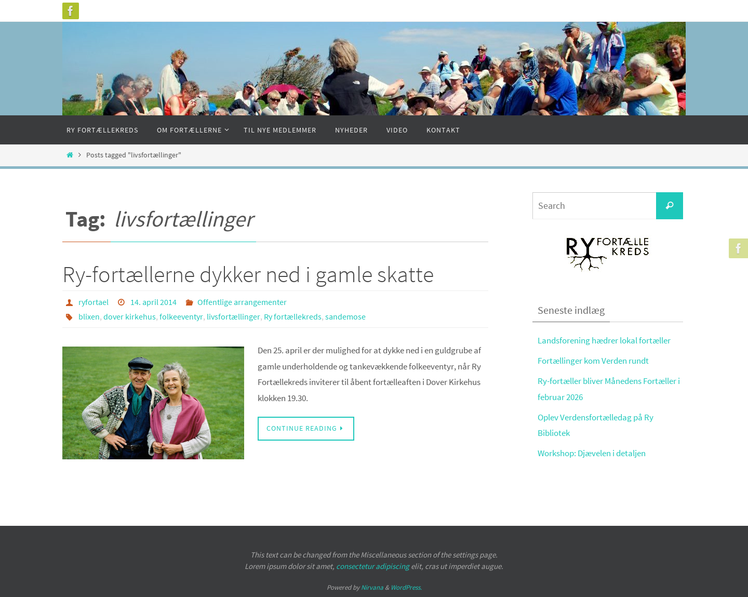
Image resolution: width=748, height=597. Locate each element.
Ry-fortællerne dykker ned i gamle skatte (248, 274)
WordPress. (406, 587)
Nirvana (372, 587)
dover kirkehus (129, 316)
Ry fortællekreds (293, 316)
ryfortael (93, 302)
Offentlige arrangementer (242, 302)
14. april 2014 (153, 302)
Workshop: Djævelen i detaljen (592, 453)
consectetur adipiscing (372, 566)
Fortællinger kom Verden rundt (593, 360)
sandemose (345, 316)
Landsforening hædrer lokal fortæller (604, 340)
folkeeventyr (181, 316)
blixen (89, 316)
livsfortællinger (233, 316)
